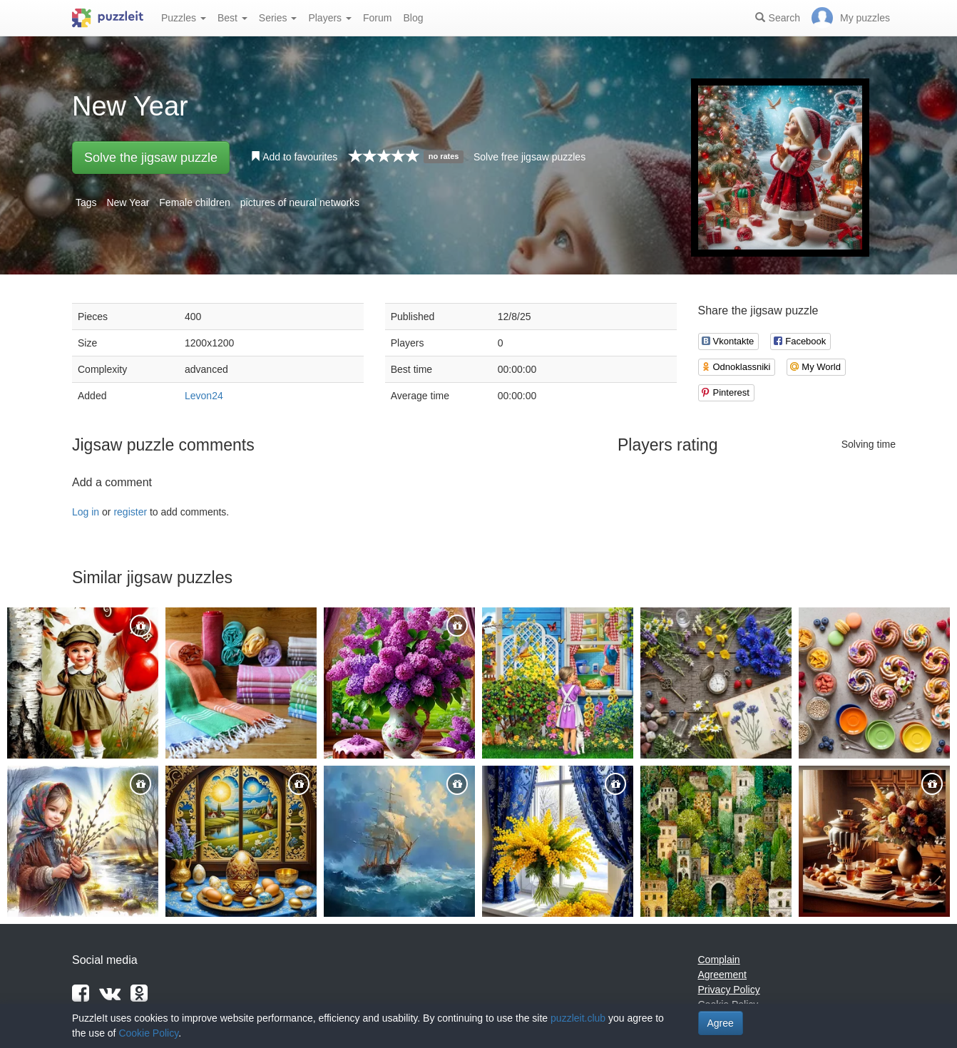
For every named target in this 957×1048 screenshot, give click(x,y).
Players (330, 18)
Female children (194, 202)
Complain (719, 959)
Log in (85, 512)
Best (232, 18)
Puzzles (183, 18)
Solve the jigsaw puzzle (151, 157)
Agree (720, 1023)
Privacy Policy (729, 989)
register (130, 512)
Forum (377, 18)
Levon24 (204, 395)
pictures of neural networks (299, 202)
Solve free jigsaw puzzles (529, 157)
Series (278, 18)
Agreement (722, 974)
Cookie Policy (148, 1033)
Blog (413, 18)
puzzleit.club (578, 1018)
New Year (127, 202)
